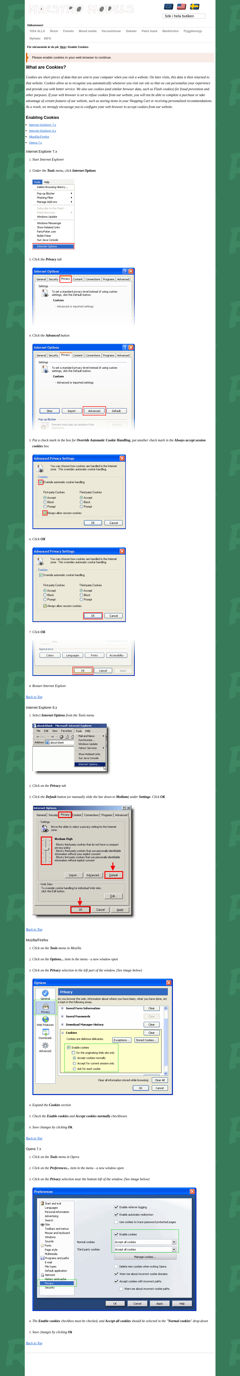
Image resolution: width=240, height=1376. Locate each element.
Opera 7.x (35, 142)
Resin (54, 31)
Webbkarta (37, 1362)
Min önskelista (56, 17)
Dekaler (131, 31)
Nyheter (35, 38)
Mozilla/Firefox (39, 136)
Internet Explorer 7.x (42, 125)
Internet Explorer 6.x (42, 130)
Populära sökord (55, 1362)
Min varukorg (77, 17)
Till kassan (96, 17)
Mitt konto (37, 17)
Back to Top (34, 697)
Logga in (128, 17)
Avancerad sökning (76, 1362)
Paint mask (149, 31)
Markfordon (170, 31)
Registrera (113, 17)
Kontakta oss (97, 1362)
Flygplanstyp (193, 31)
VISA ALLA (37, 31)
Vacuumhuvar (111, 31)
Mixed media (88, 31)
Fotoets (68, 31)
